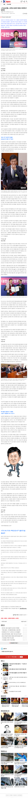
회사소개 (15, 795)
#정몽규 (5, 618)
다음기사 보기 (23, 621)
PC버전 (11, 795)
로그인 (7, 795)
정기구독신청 (20, 795)
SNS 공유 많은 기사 (5, 710)
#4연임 (17, 618)
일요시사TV (3, 696)
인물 (4, 4)
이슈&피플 (9, 4)
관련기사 (3, 625)
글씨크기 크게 (26, 13)
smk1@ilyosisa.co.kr (9, 11)
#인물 (2, 618)
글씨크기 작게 (23, 13)
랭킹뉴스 (3, 661)
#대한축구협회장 (11, 618)
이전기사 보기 (4, 621)
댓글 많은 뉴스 (4, 751)
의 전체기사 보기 (19, 615)
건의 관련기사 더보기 (14, 643)
